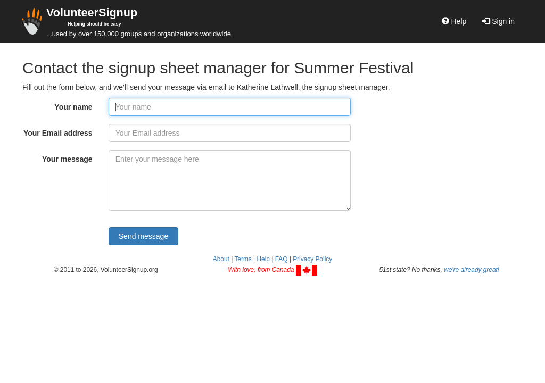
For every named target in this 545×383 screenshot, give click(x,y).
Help (454, 21)
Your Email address (58, 133)
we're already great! (471, 269)
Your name (73, 107)
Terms (242, 259)
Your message (67, 159)
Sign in (498, 21)
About (221, 259)
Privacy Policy (312, 259)
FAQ (281, 259)
